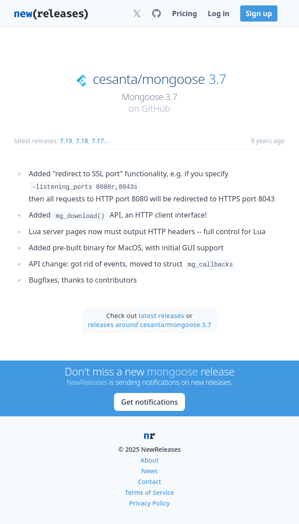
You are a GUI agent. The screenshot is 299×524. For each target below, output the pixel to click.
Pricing (184, 13)
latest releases (161, 315)
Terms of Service (149, 492)
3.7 (217, 78)
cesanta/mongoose (148, 78)
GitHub (155, 108)
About (150, 460)
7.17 (98, 140)
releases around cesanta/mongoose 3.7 (149, 324)
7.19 (66, 140)
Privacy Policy (149, 503)
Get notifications (149, 402)
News (149, 471)
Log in (218, 13)
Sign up (259, 13)
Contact (149, 481)
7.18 (82, 140)
